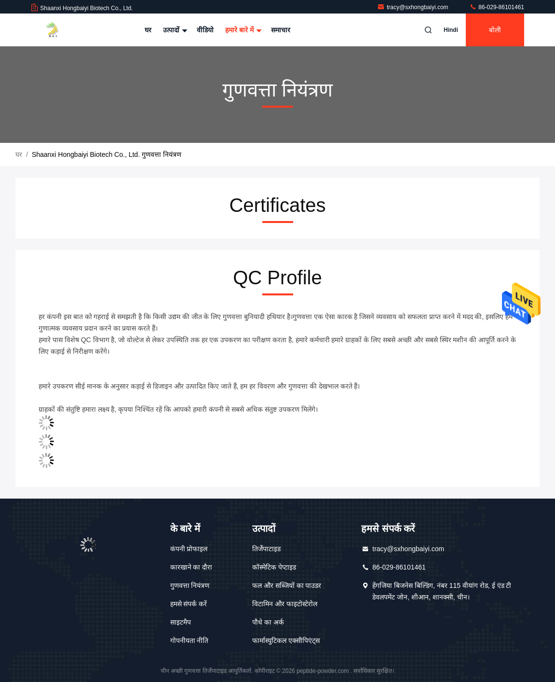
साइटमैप (180, 622)
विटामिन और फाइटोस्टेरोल (284, 604)
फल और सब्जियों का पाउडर (287, 585)
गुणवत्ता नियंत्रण (190, 585)
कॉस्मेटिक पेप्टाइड (274, 567)
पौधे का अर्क (268, 622)
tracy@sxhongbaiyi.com (413, 7)
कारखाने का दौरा (191, 567)
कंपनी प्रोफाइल (189, 549)
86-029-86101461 (496, 7)
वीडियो (205, 30)
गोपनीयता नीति (189, 640)
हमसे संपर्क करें (188, 604)
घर (148, 30)
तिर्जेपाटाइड (266, 549)
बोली (495, 30)
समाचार (280, 30)
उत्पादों (174, 30)
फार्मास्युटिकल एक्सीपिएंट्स (286, 640)
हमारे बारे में (242, 30)
